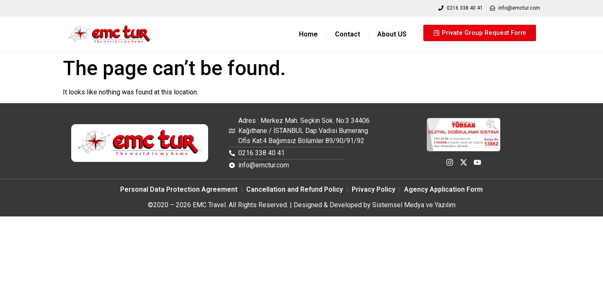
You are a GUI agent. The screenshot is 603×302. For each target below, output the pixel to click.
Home (308, 34)
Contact (347, 34)
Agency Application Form (443, 189)
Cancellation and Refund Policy (294, 189)
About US (392, 34)
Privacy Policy (373, 189)
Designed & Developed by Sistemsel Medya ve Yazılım (375, 205)
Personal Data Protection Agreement (178, 189)
